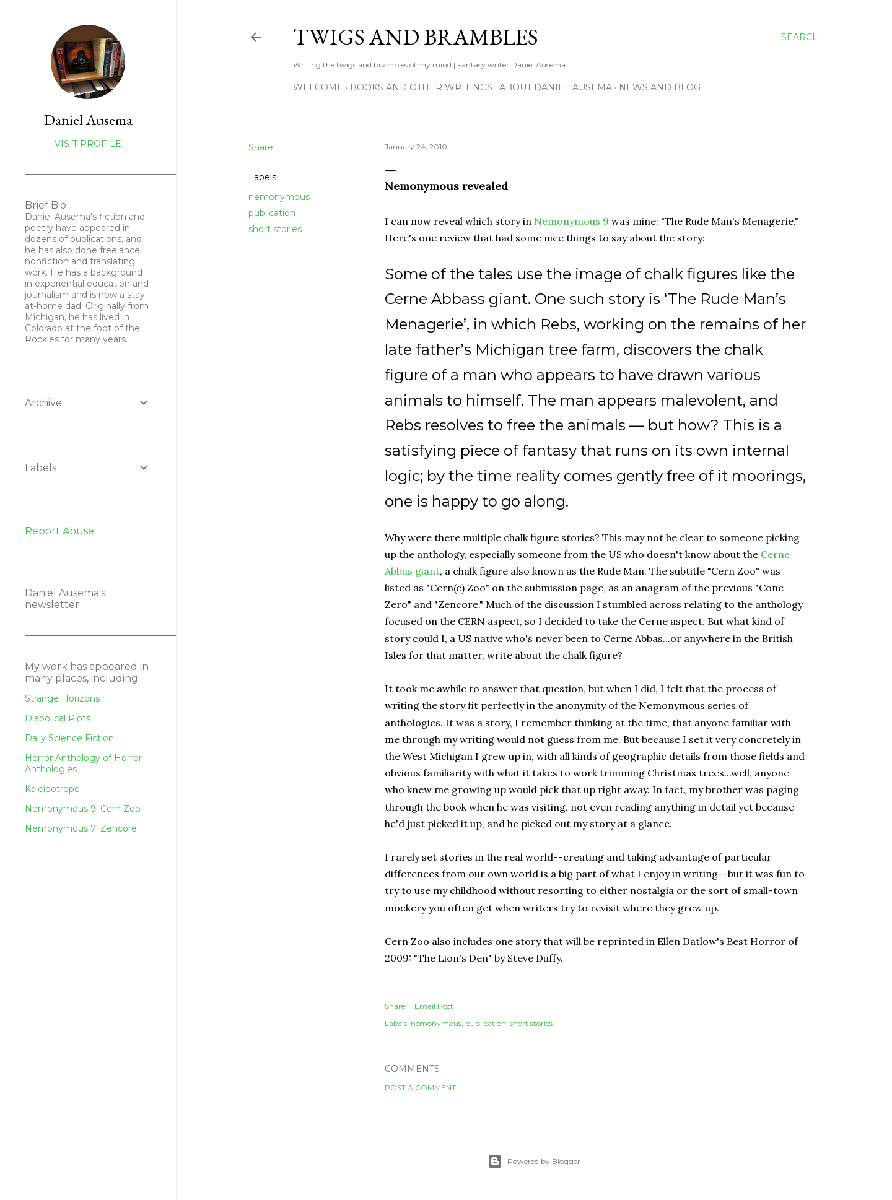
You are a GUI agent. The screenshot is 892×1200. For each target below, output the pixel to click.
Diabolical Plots (57, 718)
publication (271, 213)
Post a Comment (420, 1087)
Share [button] (260, 147)
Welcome (318, 87)
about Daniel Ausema (555, 87)
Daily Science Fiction (69, 738)
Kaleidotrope (52, 788)
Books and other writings (421, 87)
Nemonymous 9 (571, 221)
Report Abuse (59, 531)
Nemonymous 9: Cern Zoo (83, 808)
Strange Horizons (62, 698)
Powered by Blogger (534, 1161)
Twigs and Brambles (415, 36)
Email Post (433, 1006)
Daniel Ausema (88, 119)
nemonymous (279, 196)
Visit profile (88, 143)
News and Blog (660, 87)
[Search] (800, 37)
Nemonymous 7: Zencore (81, 828)
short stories (275, 229)
